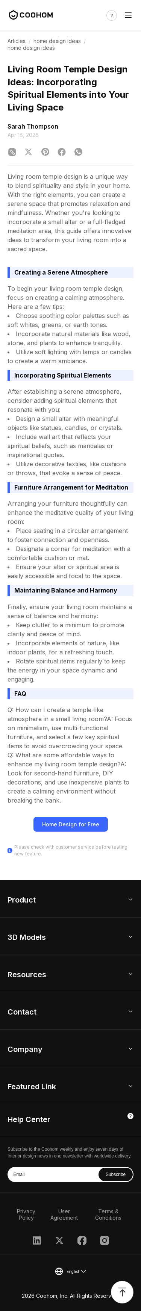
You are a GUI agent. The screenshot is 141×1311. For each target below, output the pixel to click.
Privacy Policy (26, 1214)
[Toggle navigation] (128, 15)
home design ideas (57, 41)
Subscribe (116, 1174)
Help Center (29, 1119)
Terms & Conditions (108, 1214)
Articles (17, 41)
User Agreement (64, 1214)
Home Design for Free (70, 824)
